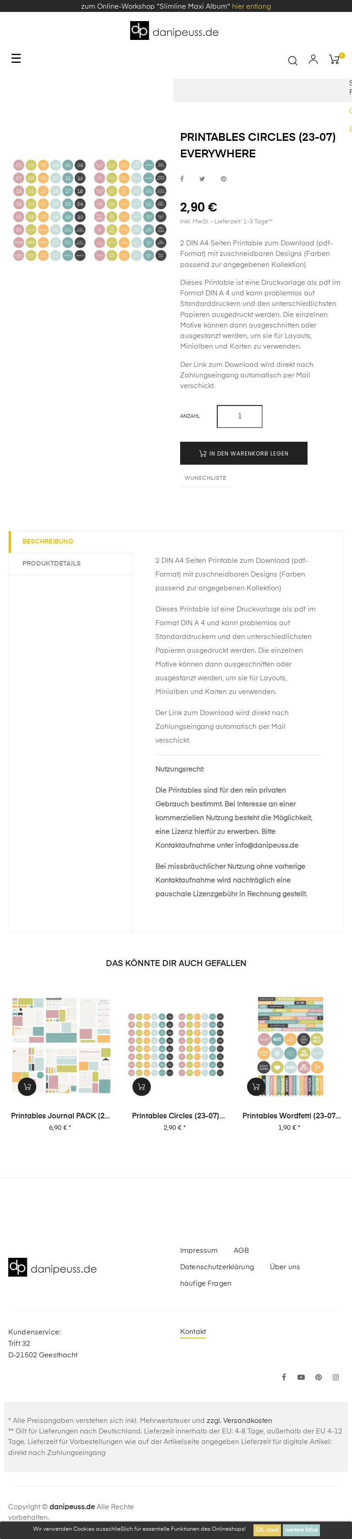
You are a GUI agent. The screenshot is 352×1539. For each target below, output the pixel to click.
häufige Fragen (205, 1283)
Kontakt (193, 1331)
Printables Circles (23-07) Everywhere (176, 1117)
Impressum (199, 1250)
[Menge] (240, 416)
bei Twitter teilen (202, 179)
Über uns (285, 1267)
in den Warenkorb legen (244, 453)
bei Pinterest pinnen (223, 179)
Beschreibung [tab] (47, 542)
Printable (219, 282)
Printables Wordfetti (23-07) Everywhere (290, 1117)
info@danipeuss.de (266, 845)
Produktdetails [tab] (51, 564)
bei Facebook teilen (182, 179)
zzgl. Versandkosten (239, 1420)
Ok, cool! (267, 1530)
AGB (241, 1250)
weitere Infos (301, 1530)
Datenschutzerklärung (217, 1267)
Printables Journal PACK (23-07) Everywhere (61, 1117)
